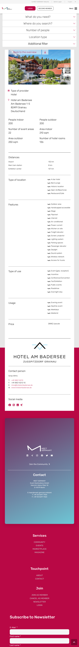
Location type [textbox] (38, 37)
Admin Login (58, 2)
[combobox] (39, 16)
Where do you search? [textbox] (37, 23)
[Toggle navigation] (73, 8)
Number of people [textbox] (37, 30)
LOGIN (30, 8)
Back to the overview (25, 52)
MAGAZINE (39, 552)
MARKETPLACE (40, 549)
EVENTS (39, 545)
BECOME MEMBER (45, 8)
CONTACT (39, 579)
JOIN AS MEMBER (40, 595)
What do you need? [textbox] (37, 17)
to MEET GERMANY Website (40, 2)
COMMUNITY (39, 542)
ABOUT (39, 575)
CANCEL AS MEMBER (39, 598)
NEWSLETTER (39, 602)
